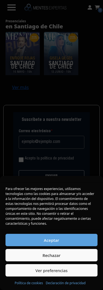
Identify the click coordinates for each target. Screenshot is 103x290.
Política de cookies (29, 283)
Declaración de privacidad (66, 283)
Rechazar (52, 255)
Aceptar (51, 240)
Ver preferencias (51, 270)
